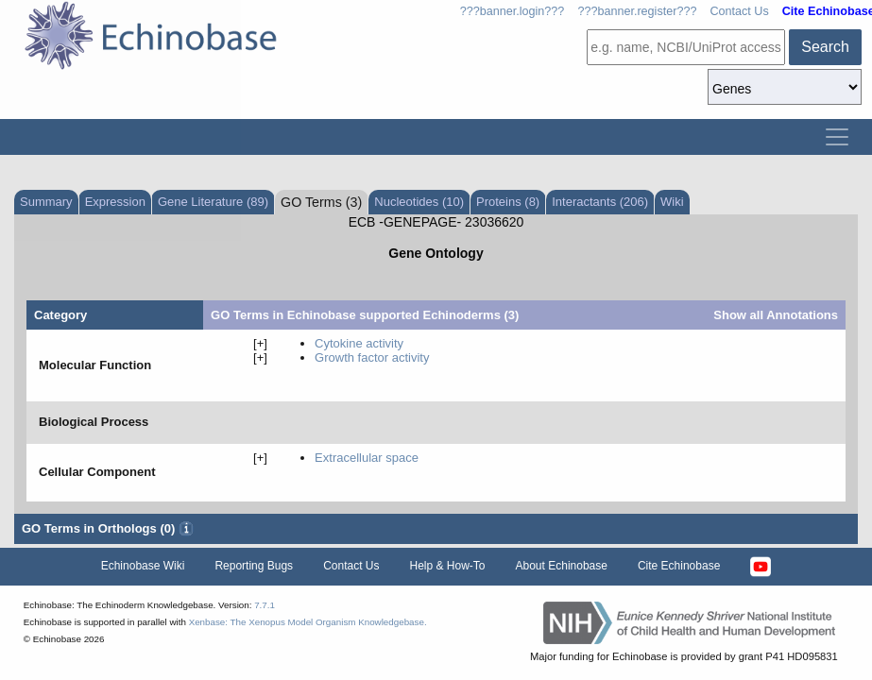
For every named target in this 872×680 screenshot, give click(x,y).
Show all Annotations (775, 315)
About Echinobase (561, 565)
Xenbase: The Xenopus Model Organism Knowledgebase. (308, 622)
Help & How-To (447, 565)
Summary (46, 202)
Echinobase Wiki (143, 565)
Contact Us (739, 11)
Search (825, 47)
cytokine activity (359, 343)
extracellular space (367, 457)
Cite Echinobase (679, 565)
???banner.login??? (512, 11)
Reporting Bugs (253, 565)
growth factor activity (372, 357)
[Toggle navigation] (837, 137)
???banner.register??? (636, 11)
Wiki (672, 202)
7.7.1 (264, 605)
